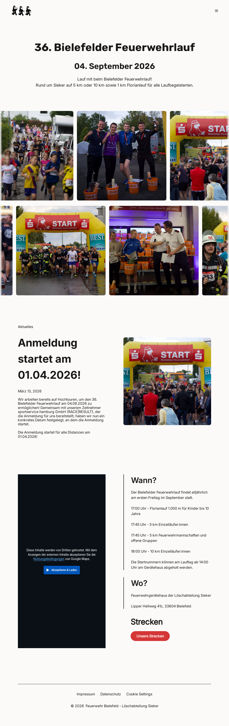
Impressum (86, 694)
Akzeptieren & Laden (64, 570)
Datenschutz (110, 694)
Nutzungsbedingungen (48, 559)
